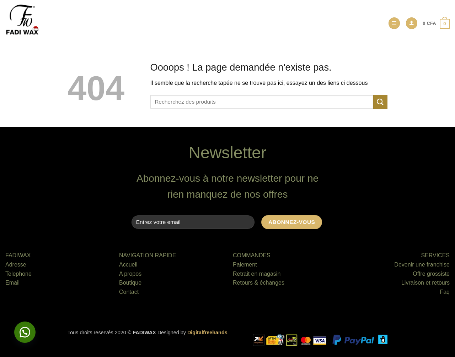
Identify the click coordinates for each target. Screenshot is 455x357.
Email (12, 283)
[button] (394, 23)
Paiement (245, 265)
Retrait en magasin (256, 274)
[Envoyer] (380, 102)
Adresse (15, 265)
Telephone (18, 274)
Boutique (130, 283)
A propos (130, 274)
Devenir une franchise (422, 265)
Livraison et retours (425, 283)
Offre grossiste (431, 274)
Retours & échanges (258, 283)
